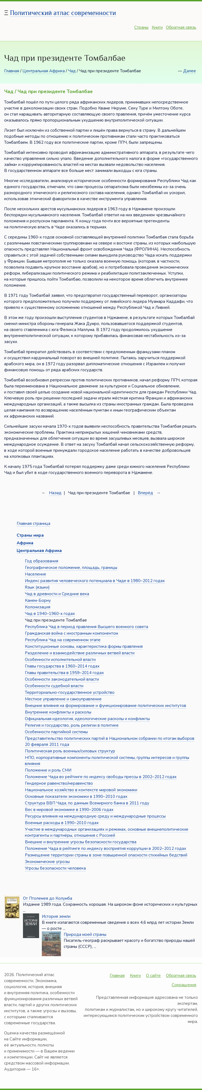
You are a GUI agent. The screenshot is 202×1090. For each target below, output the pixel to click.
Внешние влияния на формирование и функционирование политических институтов (105, 705)
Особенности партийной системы (56, 732)
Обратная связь (181, 27)
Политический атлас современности (63, 12)
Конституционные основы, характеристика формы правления (84, 646)
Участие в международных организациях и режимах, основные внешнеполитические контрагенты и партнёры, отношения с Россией (106, 832)
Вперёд (145, 493)
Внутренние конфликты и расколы (58, 712)
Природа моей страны (85, 934)
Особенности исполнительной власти (60, 659)
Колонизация (37, 607)
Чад (72, 71)
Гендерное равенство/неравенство (59, 783)
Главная (11, 71)
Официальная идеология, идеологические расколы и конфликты (87, 718)
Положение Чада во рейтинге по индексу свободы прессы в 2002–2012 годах (101, 777)
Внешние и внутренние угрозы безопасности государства (80, 842)
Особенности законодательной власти (62, 679)
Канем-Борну (38, 600)
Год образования (41, 561)
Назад (55, 493)
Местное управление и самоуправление (63, 699)
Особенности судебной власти (54, 686)
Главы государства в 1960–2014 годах (62, 666)
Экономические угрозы (47, 861)
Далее (189, 71)
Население (35, 574)
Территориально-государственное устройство (70, 692)
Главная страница (33, 523)
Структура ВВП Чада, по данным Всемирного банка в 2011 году (87, 803)
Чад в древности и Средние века (57, 594)
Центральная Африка (43, 71)
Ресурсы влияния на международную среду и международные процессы (95, 816)
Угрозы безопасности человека (55, 868)
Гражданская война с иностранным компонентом (71, 633)
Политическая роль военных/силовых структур (70, 751)
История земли (56, 916)
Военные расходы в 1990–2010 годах (62, 823)
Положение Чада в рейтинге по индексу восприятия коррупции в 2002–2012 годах (105, 848)
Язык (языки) (37, 587)
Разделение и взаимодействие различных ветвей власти (79, 653)
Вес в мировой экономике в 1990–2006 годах (69, 809)
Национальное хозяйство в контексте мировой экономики (81, 790)
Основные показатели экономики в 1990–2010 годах (76, 796)
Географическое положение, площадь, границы (71, 567)
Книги (157, 27)
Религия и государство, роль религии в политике (72, 725)
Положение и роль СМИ (48, 770)
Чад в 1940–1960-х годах (50, 613)
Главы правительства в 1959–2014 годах (64, 672)
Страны (141, 27)
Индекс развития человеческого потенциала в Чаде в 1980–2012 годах (95, 580)
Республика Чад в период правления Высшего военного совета (86, 626)
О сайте (153, 975)
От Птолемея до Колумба (47, 898)
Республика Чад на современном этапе (63, 640)
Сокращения (184, 985)
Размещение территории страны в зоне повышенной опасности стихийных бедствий (106, 855)
